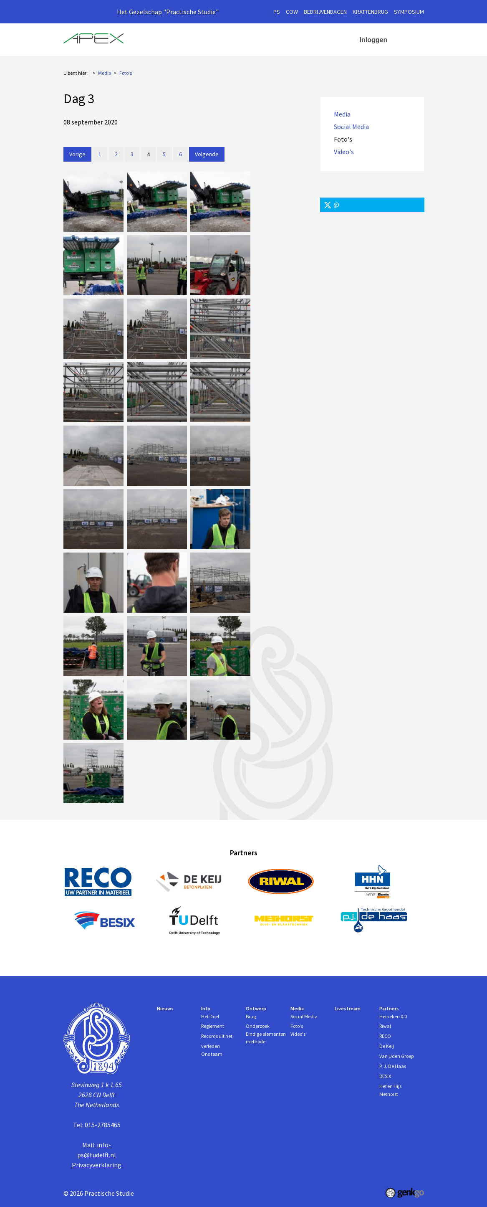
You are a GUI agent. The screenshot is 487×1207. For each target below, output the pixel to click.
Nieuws (185, 40)
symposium (409, 11)
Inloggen (374, 39)
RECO (385, 1036)
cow (292, 11)
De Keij (386, 1046)
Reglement (212, 1026)
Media (298, 40)
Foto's (125, 73)
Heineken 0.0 (393, 1016)
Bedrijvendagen (325, 11)
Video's (344, 152)
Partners (389, 1008)
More (336, 40)
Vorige (77, 154)
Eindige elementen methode (266, 1038)
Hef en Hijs (390, 1086)
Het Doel (210, 1016)
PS (276, 11)
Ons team (211, 1054)
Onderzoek (258, 1026)
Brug (251, 1016)
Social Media (351, 127)
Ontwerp (255, 40)
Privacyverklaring (96, 1165)
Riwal (385, 1026)
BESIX (385, 1076)
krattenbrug (370, 11)
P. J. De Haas (392, 1066)
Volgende (207, 154)
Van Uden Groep (396, 1056)
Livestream (348, 1008)
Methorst (388, 1094)
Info (215, 40)
